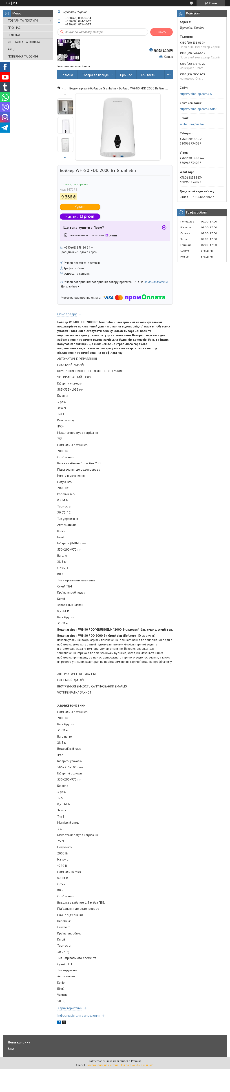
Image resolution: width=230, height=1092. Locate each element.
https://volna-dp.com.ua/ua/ (198, 109)
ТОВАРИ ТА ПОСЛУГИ (23, 20)
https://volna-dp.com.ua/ (196, 94)
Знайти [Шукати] (161, 32)
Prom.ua (136, 1061)
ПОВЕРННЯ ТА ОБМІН (23, 56)
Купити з (80, 216)
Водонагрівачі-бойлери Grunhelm (92, 88)
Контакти (148, 75)
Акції (11, 1048)
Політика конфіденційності (137, 1065)
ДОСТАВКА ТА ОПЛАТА (24, 42)
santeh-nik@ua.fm (192, 124)
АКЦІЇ (11, 49)
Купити (80, 207)
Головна (67, 75)
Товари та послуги (95, 75)
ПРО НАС (14, 28)
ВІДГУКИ (14, 35)
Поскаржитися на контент (102, 1065)
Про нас (126, 75)
